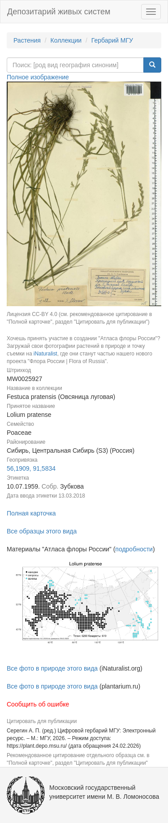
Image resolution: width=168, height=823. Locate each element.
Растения (27, 40)
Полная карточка (31, 513)
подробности (134, 549)
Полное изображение (38, 77)
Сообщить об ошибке (38, 704)
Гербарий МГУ (112, 40)
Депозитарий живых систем (58, 11)
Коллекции (66, 40)
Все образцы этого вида (42, 531)
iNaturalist (45, 354)
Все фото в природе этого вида (52, 668)
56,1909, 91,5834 (31, 468)
